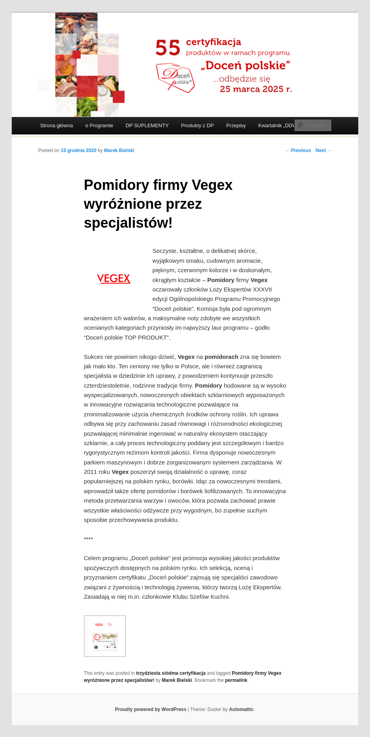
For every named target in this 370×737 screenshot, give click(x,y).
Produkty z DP (197, 125)
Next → (324, 150)
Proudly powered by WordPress (150, 709)
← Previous (298, 150)
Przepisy (236, 125)
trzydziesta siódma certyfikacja (171, 673)
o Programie (99, 125)
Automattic (241, 709)
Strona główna (56, 125)
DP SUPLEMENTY (147, 125)
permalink (236, 680)
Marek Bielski (119, 150)
